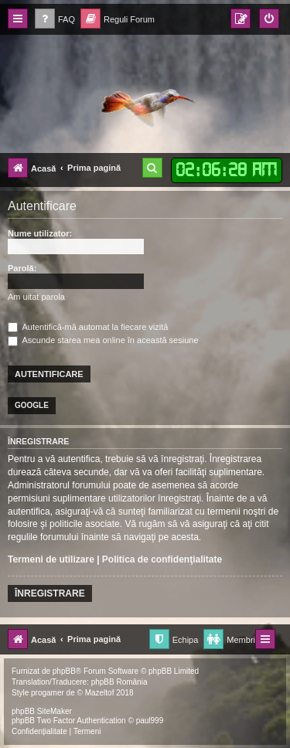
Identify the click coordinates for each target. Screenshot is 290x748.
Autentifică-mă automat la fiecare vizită (88, 327)
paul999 (150, 720)
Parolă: (22, 268)
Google (32, 405)
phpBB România (119, 682)
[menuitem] (55, 19)
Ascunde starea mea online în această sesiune (103, 340)
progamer (47, 692)
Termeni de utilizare (51, 559)
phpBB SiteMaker (42, 711)
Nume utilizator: (40, 233)
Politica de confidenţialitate (162, 559)
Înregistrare (50, 593)
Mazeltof (99, 692)
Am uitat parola (36, 296)
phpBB (64, 671)
